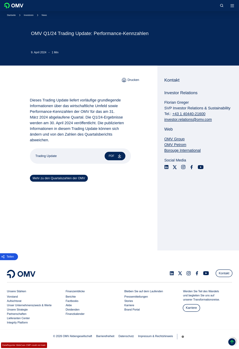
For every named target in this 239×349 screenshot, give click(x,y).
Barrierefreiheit (105, 336)
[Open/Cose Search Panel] (222, 5)
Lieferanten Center (18, 318)
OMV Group (174, 139)
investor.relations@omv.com (188, 119)
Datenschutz (126, 336)
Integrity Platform (17, 322)
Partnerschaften (16, 313)
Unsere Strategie (17, 309)
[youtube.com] (201, 167)
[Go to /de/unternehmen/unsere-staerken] (183, 336)
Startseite (11, 15)
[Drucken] (130, 80)
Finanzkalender (75, 313)
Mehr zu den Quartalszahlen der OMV (59, 178)
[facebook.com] (192, 167)
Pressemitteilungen (136, 296)
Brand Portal (132, 309)
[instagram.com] (183, 167)
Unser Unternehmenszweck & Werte (29, 305)
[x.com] (175, 167)
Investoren (29, 15)
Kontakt (224, 273)
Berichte (71, 296)
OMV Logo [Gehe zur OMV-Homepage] (13, 5)
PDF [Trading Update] (116, 156)
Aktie (69, 305)
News (44, 15)
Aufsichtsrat (14, 300)
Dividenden (73, 309)
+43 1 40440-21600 (188, 114)
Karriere (129, 305)
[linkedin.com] (166, 167)
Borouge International (182, 150)
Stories (128, 300)
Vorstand (12, 296)
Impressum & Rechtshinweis (155, 336)
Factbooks (72, 300)
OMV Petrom (175, 144)
